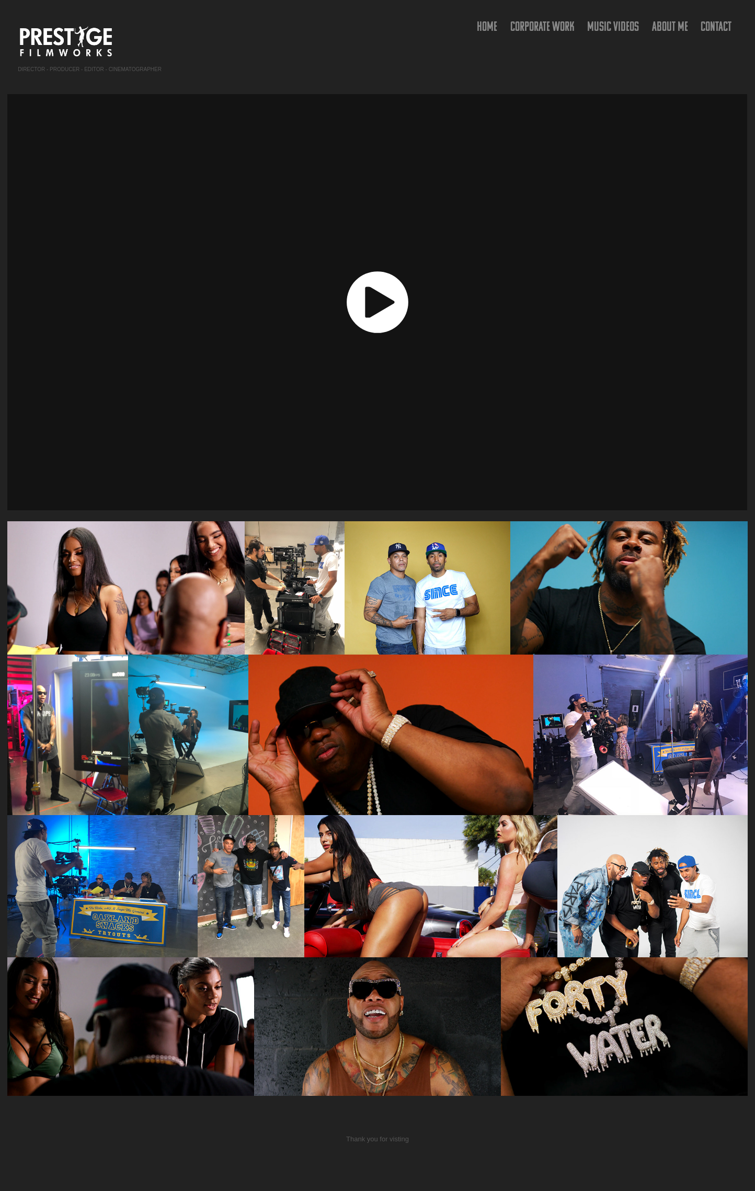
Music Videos (613, 26)
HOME (487, 26)
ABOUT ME (670, 26)
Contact (716, 26)
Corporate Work (542, 26)
